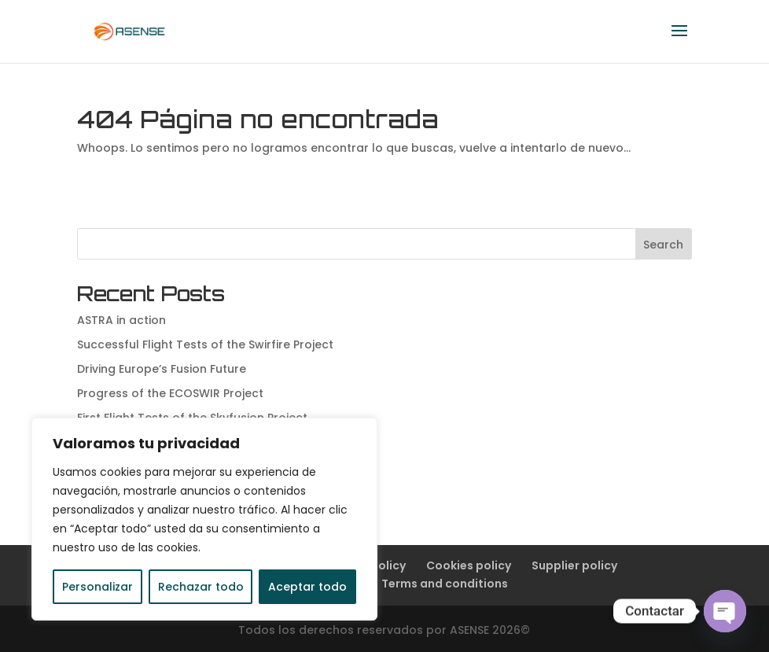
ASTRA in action (121, 320)
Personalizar (97, 587)
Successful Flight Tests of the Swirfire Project (205, 344)
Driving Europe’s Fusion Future (161, 369)
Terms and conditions (444, 583)
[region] (204, 519)
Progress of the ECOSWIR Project (170, 393)
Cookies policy (468, 565)
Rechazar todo (201, 587)
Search (663, 244)
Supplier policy (574, 565)
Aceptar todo (307, 587)
